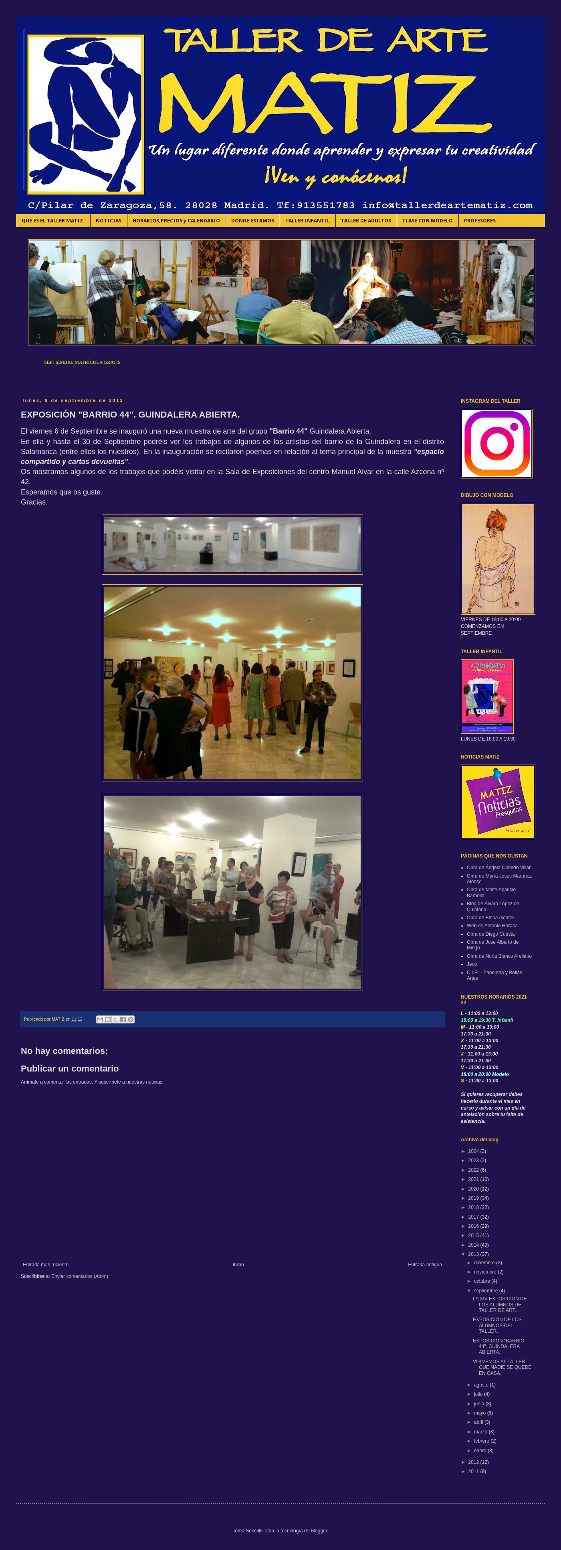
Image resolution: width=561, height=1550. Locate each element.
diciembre (485, 1262)
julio (479, 1394)
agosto (482, 1385)
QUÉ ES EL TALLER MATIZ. (53, 221)
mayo (480, 1413)
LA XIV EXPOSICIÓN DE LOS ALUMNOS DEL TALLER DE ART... (500, 1304)
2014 (474, 1245)
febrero (482, 1441)
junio (480, 1404)
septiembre (486, 1291)
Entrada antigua (425, 1264)
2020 (474, 1189)
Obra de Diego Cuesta (491, 934)
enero (481, 1450)
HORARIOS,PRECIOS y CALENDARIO (176, 221)
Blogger (319, 1531)
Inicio (238, 1264)
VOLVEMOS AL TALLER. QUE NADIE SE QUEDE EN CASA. (502, 1367)
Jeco (472, 964)
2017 (474, 1217)
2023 (474, 1160)
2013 (474, 1254)
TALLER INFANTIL (307, 221)
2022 (474, 1170)
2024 (474, 1151)
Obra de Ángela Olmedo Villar (499, 867)
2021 (474, 1179)
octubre (482, 1281)
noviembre (486, 1272)
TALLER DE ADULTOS (366, 221)
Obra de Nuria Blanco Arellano (499, 956)
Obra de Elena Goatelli (491, 917)
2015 (474, 1235)
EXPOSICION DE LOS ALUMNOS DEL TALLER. (497, 1325)
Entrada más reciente (46, 1264)
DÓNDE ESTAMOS (252, 221)
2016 (474, 1226)
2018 (474, 1207)
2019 (474, 1198)
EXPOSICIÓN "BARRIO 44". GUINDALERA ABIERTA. (498, 1346)
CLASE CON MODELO (427, 221)
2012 (474, 1462)
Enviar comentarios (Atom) (79, 1276)
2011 (474, 1471)
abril (479, 1422)
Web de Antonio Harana (492, 925)
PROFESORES (480, 221)
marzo (481, 1432)
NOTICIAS (108, 221)
